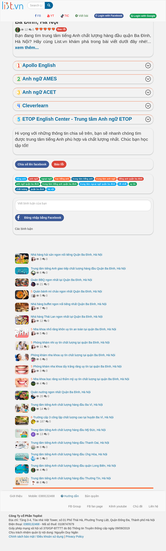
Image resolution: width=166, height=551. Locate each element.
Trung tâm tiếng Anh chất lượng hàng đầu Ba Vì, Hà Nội (67, 404)
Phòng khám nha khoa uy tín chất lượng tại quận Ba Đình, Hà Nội (73, 355)
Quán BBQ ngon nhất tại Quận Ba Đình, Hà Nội (61, 279)
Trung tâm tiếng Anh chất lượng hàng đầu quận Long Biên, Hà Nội (73, 465)
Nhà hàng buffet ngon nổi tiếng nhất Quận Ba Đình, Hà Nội (69, 304)
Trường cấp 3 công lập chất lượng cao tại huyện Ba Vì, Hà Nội (72, 417)
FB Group (74, 506)
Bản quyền (92, 496)
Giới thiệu (16, 496)
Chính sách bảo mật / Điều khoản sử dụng (36, 536)
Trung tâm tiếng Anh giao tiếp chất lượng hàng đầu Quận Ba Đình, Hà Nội (78, 268)
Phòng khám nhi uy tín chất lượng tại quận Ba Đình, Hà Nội (70, 342)
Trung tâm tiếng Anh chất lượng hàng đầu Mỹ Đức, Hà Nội (68, 430)
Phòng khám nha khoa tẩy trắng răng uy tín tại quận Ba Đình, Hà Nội (76, 366)
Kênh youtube (118, 506)
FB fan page (95, 506)
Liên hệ (153, 506)
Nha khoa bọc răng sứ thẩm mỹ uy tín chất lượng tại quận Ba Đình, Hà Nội (80, 379)
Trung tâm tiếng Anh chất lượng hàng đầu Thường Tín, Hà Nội (71, 478)
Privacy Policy (75, 536)
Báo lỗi (61, 29)
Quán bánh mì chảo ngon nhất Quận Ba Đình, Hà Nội (66, 291)
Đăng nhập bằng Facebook (38, 217)
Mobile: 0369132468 (41, 496)
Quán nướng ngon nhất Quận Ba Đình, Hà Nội (61, 392)
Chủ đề (138, 506)
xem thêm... (27, 47)
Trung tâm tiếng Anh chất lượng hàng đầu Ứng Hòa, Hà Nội (69, 454)
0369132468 (32, 524)
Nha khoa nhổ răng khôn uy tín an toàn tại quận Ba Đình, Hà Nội (73, 329)
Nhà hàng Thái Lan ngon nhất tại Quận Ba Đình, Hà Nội (67, 316)
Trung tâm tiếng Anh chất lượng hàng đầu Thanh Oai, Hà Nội (70, 442)
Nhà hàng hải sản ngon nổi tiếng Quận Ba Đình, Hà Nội (66, 254)
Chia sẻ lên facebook (32, 164)
